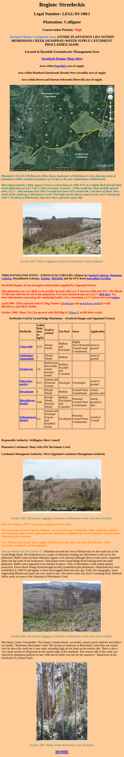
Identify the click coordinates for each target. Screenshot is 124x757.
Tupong (45, 278)
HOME (62, 752)
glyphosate (68, 303)
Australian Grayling (98, 278)
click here (104, 294)
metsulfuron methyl (91, 303)
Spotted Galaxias (98, 275)
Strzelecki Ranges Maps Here (62, 58)
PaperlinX (60, 65)
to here (115, 297)
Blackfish (57, 278)
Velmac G (73, 312)
